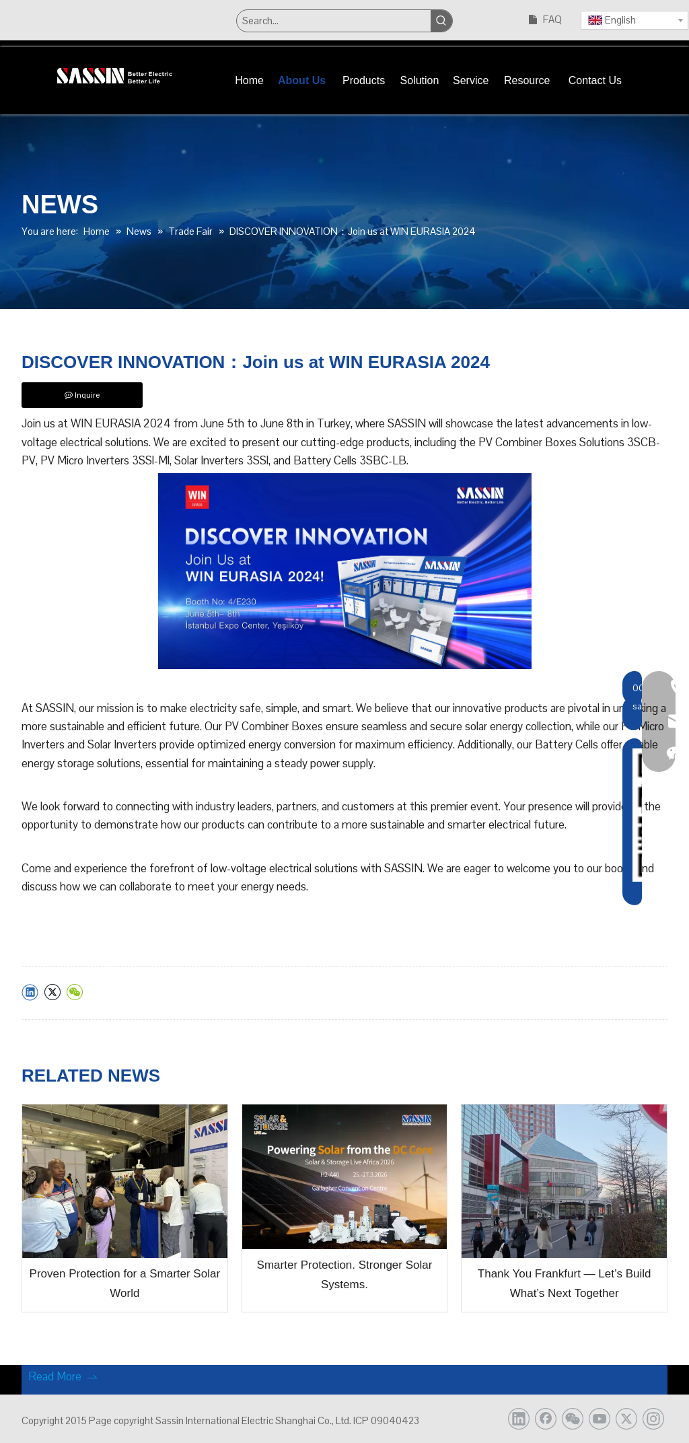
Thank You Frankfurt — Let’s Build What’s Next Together (564, 1283)
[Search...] (333, 21)
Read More (63, 1376)
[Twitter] (626, 1419)
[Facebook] (545, 1419)
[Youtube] (599, 1419)
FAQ (552, 19)
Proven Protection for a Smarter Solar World (125, 1283)
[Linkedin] (519, 1419)
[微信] (572, 1419)
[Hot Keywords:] (441, 21)
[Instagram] (653, 1419)
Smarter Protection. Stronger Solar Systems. (345, 1275)
